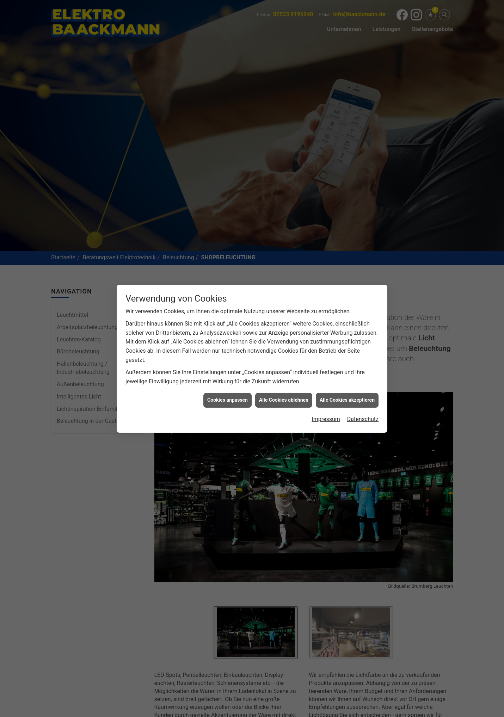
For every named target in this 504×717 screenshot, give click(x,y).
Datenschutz (363, 382)
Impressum (326, 382)
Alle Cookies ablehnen (283, 363)
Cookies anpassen (227, 363)
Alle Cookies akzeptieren (347, 363)
